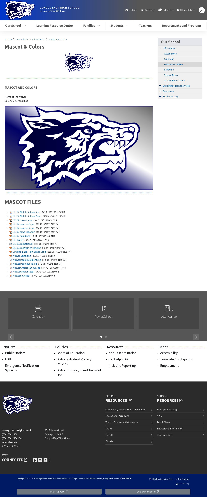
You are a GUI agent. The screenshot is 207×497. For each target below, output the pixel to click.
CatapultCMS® (109, 478)
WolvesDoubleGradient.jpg (27, 259)
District (133, 9)
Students (119, 25)
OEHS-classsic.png (22, 220)
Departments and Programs (182, 25)
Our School (15, 25)
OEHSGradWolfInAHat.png (27, 247)
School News (171, 75)
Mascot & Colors (58, 39)
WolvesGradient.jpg (23, 271)
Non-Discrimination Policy (161, 479)
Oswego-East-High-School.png (29, 251)
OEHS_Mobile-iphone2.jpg (27, 216)
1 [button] (101, 336)
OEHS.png (18, 239)
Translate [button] (187, 9)
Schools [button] (167, 9)
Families (91, 25)
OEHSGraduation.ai (23, 243)
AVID (159, 415)
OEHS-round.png (21, 235)
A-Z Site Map (182, 484)
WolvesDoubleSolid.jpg (25, 263)
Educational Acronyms (117, 415)
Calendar (169, 58)
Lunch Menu (163, 422)
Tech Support (59, 491)
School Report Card (174, 80)
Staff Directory (170, 96)
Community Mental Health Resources (125, 409)
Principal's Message (167, 409)
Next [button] (196, 337)
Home (8, 39)
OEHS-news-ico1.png (24, 223)
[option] (38, 314)
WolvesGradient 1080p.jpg (26, 267)
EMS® (118, 478)
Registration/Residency (169, 428)
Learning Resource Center (54, 25)
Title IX (109, 441)
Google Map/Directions (57, 438)
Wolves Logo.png (22, 255)
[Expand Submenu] (160, 47)
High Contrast (183, 479)
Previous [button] (11, 337)
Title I (108, 428)
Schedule (169, 69)
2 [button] (105, 336)
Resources (168, 91)
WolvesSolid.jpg (21, 275)
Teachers (145, 25)
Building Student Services (176, 85)
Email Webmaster (148, 491)
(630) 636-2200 (9, 434)
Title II (109, 434)
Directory (149, 9)
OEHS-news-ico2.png (24, 227)
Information (38, 39)
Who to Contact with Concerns (121, 422)
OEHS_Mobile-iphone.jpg (26, 211)
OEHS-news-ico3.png (24, 231)
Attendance (170, 53)
